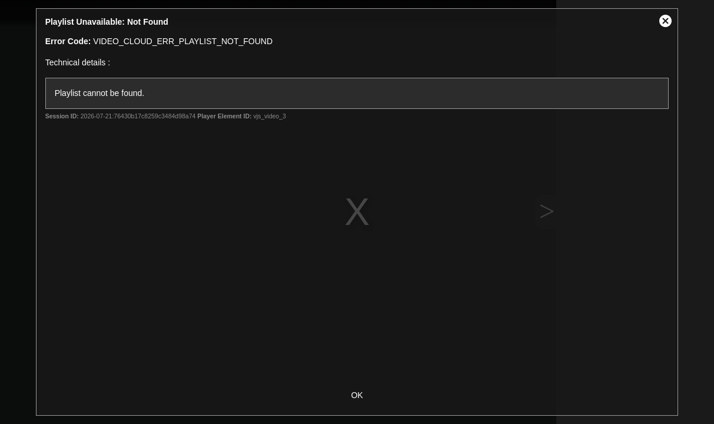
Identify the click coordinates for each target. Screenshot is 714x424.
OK (357, 395)
